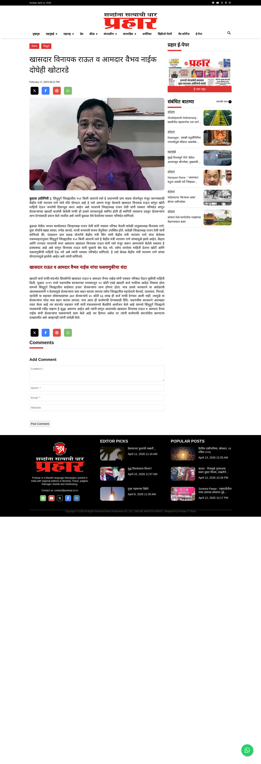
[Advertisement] (96, 241)
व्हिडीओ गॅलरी (165, 33)
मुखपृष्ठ (36, 33)
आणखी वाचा (224, 101)
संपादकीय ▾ (110, 33)
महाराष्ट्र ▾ (68, 33)
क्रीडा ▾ (93, 33)
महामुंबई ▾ (51, 33)
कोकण (34, 46)
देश (81, 33)
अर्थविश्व (146, 33)
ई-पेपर (199, 33)
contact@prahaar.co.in (66, 682)
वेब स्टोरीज (183, 33)
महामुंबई (172, 151)
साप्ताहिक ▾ (129, 33)
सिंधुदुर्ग (46, 46)
